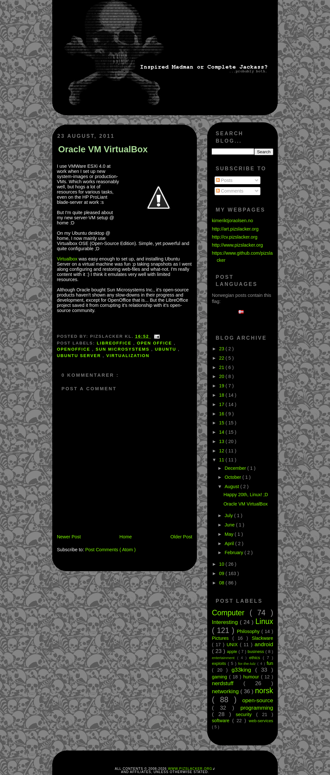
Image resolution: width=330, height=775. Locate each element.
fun (270, 663)
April (230, 543)
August (232, 486)
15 (222, 422)
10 (222, 564)
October (233, 477)
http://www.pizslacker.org (237, 245)
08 (222, 582)
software (222, 720)
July (229, 515)
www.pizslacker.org (190, 768)
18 (222, 395)
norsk (264, 690)
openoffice (74, 349)
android (264, 644)
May (230, 534)
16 (222, 413)
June (230, 524)
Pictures (222, 638)
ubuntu (166, 349)
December (236, 468)
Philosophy (249, 631)
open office (155, 343)
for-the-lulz (247, 664)
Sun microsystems (123, 349)
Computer (230, 613)
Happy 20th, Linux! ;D (245, 494)
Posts (224, 180)
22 (222, 358)
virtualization (128, 355)
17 (222, 404)
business (256, 651)
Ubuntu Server (79, 355)
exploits (220, 663)
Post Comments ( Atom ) (110, 549)
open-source (257, 700)
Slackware (262, 638)
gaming (220, 676)
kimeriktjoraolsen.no (232, 220)
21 (222, 367)
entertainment (224, 658)
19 (222, 385)
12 (222, 450)
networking (226, 691)
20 (222, 376)
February (235, 552)
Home (126, 536)
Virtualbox (67, 258)
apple (232, 651)
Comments (230, 191)
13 (222, 441)
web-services (261, 720)
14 (222, 432)
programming (256, 707)
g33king (243, 669)
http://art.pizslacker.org (235, 229)
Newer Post (69, 536)
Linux (264, 621)
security (246, 714)
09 (222, 573)
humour (252, 676)
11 (222, 459)
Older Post (181, 536)
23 (222, 348)
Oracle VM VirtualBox (103, 149)
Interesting (226, 622)
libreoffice (115, 343)
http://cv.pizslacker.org (234, 237)
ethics (256, 657)
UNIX (233, 644)
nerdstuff (227, 683)
